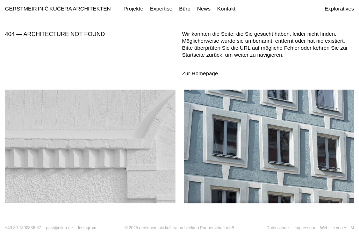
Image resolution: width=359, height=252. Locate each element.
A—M (349, 227)
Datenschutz (277, 227)
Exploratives (339, 8)
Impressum (305, 227)
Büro (185, 9)
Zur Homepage (200, 73)
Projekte (133, 9)
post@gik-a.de (59, 227)
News (204, 9)
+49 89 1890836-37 (23, 227)
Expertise (161, 9)
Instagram (87, 227)
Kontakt (226, 9)
